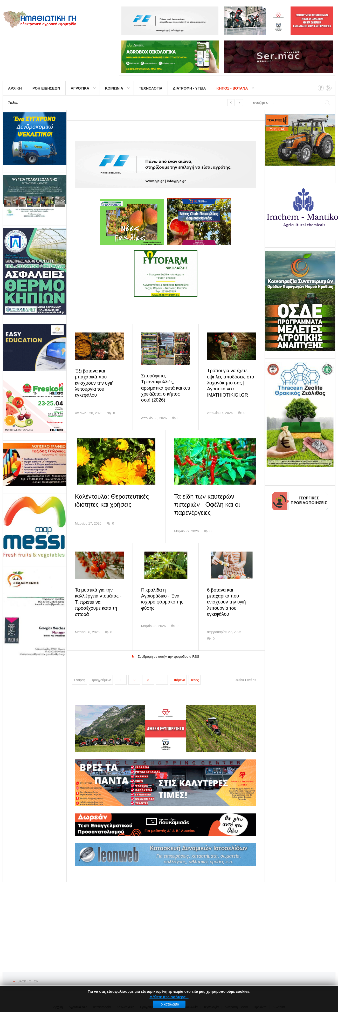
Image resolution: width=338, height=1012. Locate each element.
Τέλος (194, 680)
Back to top (28, 981)
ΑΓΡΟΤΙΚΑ (80, 88)
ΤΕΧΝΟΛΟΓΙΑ (150, 88)
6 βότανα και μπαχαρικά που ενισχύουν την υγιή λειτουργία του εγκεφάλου (226, 602)
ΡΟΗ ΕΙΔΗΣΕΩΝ (46, 88)
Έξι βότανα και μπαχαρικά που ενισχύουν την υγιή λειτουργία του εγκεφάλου (94, 383)
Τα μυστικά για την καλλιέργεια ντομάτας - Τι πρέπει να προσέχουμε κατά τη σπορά (98, 602)
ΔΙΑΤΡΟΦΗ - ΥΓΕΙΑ (189, 88)
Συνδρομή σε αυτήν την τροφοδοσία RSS (168, 656)
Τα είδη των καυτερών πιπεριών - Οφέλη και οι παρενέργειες (207, 504)
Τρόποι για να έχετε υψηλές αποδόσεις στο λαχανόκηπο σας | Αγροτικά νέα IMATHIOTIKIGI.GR (230, 383)
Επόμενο (178, 680)
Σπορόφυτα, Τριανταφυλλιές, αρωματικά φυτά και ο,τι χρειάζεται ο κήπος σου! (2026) (165, 388)
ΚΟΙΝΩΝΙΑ (114, 88)
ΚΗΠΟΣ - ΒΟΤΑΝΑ (232, 88)
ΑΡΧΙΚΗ (15, 88)
